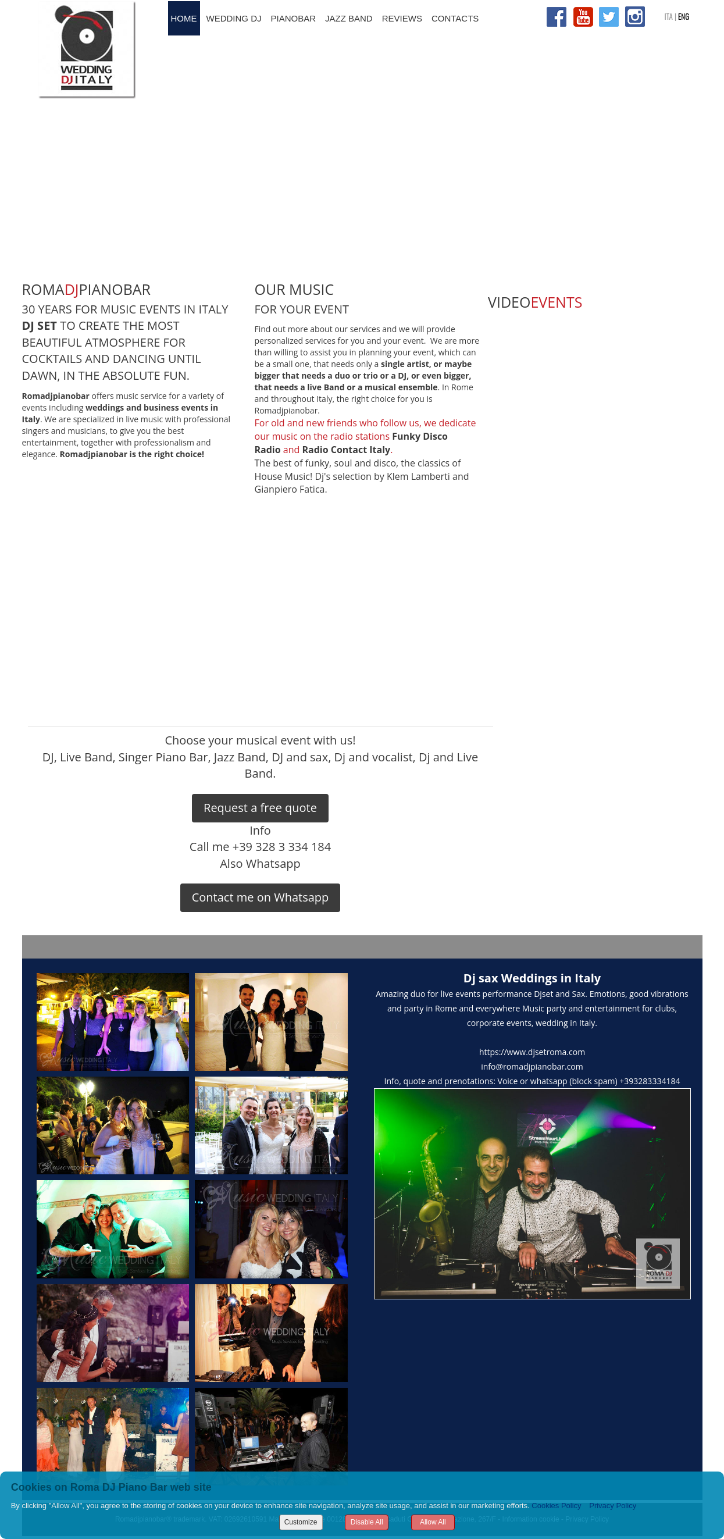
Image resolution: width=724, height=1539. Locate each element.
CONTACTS (455, 18)
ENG (683, 16)
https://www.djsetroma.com (532, 1051)
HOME (184, 18)
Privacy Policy (612, 1505)
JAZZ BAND (349, 18)
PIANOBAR (293, 18)
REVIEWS (402, 18)
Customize (301, 1522)
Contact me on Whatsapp (260, 897)
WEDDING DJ (234, 18)
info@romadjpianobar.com (532, 1066)
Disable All (367, 1522)
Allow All (433, 1522)
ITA (669, 16)
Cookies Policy (556, 1505)
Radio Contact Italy (346, 449)
